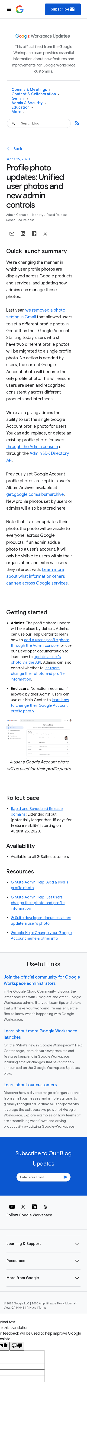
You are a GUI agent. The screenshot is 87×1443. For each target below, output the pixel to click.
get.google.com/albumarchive (35, 494)
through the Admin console (32, 446)
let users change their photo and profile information (38, 674)
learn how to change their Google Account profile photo (40, 706)
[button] (43, 1243)
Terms (42, 1307)
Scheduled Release (20, 220)
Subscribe (63, 9)
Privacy (31, 1307)
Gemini (20, 98)
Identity (38, 215)
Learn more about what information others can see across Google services (37, 576)
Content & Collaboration (35, 94)
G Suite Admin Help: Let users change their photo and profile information (38, 903)
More (18, 112)
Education (22, 107)
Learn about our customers (30, 1084)
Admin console (17, 215)
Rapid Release (57, 215)
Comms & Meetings (31, 90)
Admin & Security (29, 103)
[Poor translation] (17, 1346)
